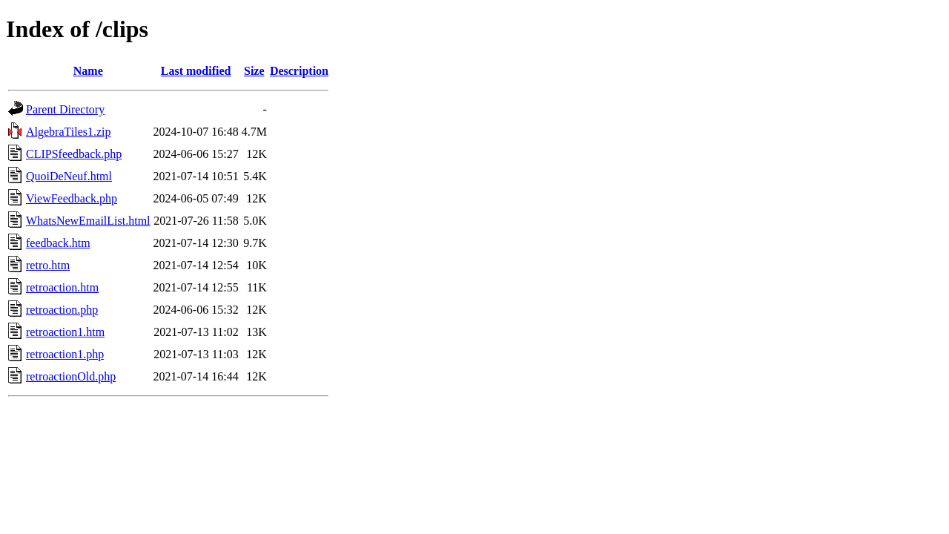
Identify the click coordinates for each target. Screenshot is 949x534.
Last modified (196, 71)
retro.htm (48, 265)
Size (254, 71)
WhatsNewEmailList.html (88, 220)
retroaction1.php (65, 354)
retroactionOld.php (71, 376)
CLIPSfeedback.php (74, 154)
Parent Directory (65, 109)
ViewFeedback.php (71, 198)
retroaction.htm (62, 287)
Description (299, 71)
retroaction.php (62, 309)
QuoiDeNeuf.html (69, 176)
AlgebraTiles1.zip (68, 131)
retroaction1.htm (65, 332)
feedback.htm (58, 243)
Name (88, 71)
